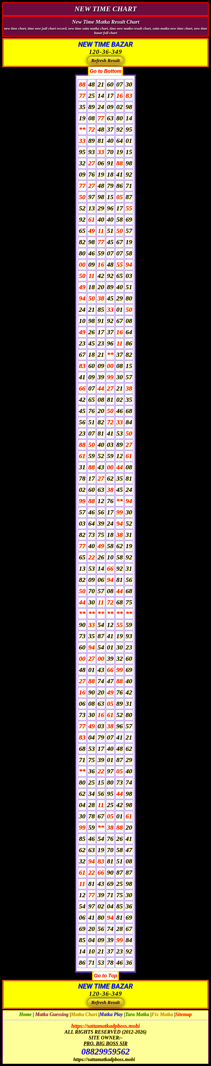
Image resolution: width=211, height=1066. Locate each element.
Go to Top (105, 975)
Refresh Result (105, 60)
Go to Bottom (105, 71)
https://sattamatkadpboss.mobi (105, 1026)
